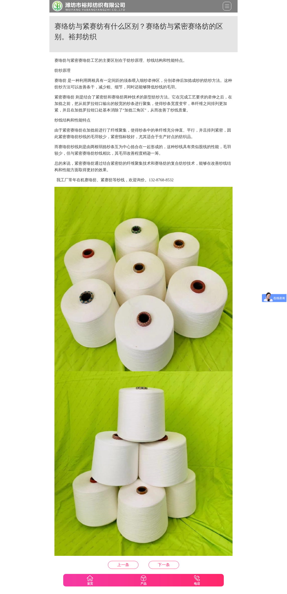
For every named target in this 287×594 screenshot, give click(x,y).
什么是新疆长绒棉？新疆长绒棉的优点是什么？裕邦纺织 (164, 565)
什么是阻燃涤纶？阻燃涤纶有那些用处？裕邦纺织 (123, 565)
